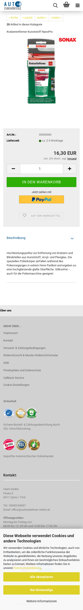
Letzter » (56, 17)
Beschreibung (16, 238)
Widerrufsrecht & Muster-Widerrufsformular (30, 355)
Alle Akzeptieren (41, 577)
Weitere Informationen (41, 601)
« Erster (13, 17)
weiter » (42, 17)
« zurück (27, 17)
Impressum (10, 333)
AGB (6, 362)
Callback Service (13, 377)
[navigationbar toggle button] (77, 5)
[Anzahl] (41, 169)
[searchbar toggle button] (55, 5)
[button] (13, 169)
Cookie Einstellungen (16, 384)
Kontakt (8, 340)
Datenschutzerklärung (27, 568)
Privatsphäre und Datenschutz (22, 370)
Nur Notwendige (41, 590)
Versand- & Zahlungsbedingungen (24, 348)
